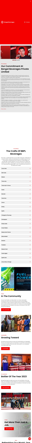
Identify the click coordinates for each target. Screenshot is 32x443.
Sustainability (5, 348)
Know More (3, 109)
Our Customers (6, 387)
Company (28, 22)
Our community (6, 309)
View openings (9, 428)
